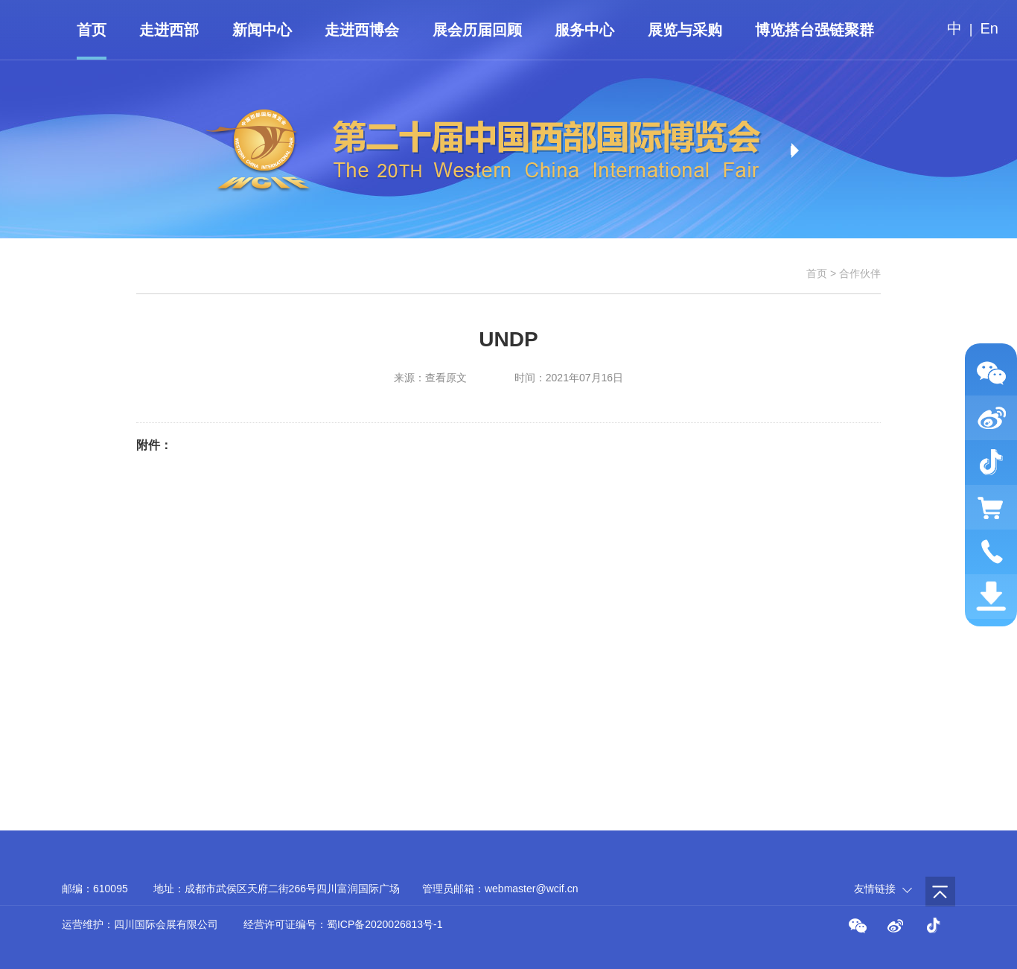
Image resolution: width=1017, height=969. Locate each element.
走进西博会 (362, 30)
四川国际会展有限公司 (166, 924)
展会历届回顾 (477, 30)
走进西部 (169, 30)
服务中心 (584, 30)
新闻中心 (262, 30)
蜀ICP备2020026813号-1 (385, 924)
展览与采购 (685, 30)
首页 (91, 30)
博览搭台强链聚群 (814, 30)
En (989, 28)
